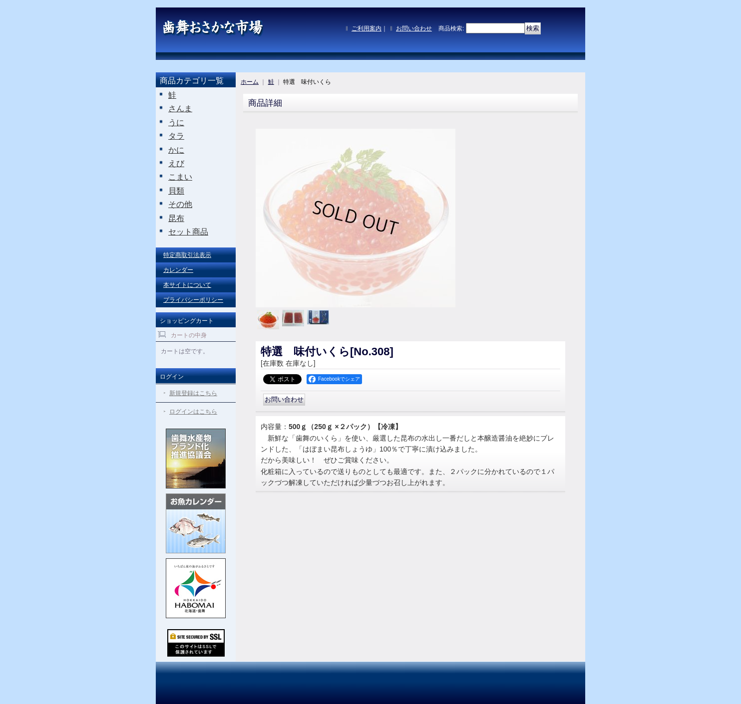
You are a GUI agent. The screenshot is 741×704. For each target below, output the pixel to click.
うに (176, 122)
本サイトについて (187, 284)
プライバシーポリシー (193, 299)
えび (176, 163)
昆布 (176, 218)
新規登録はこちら (193, 393)
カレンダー (178, 269)
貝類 (176, 191)
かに (176, 150)
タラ (176, 136)
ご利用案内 (366, 28)
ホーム (250, 81)
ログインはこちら (193, 411)
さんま (180, 108)
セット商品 (188, 232)
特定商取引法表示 (187, 254)
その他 (180, 204)
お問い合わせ (414, 28)
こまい (180, 177)
